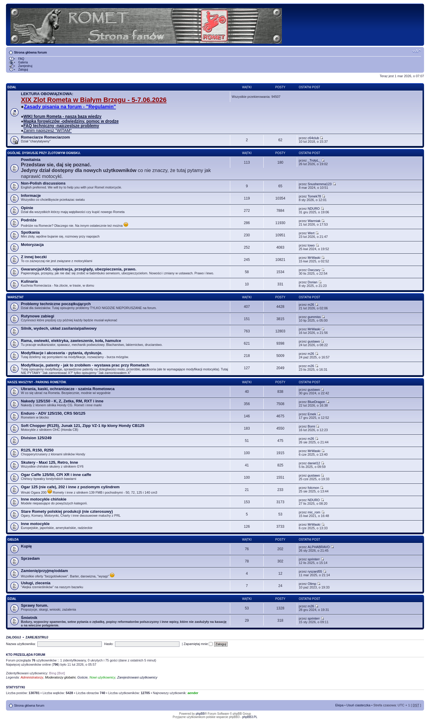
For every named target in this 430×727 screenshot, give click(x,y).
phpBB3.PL (249, 717)
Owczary (314, 270)
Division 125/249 (36, 438)
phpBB (200, 713)
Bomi (311, 426)
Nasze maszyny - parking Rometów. (37, 382)
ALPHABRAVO (319, 547)
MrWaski (314, 257)
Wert (311, 233)
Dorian (312, 282)
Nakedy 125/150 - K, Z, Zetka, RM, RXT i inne (62, 401)
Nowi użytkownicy (102, 677)
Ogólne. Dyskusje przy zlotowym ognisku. (44, 153)
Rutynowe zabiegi (37, 316)
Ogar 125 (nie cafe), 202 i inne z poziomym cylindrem (70, 487)
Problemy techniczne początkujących (56, 304)
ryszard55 (315, 571)
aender (193, 693)
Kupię (26, 546)
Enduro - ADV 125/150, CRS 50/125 (53, 413)
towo (311, 245)
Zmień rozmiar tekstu (416, 51)
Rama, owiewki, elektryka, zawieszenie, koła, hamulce (71, 340)
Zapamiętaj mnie (198, 644)
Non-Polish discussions (43, 183)
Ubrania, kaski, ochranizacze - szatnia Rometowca (68, 389)
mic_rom (314, 512)
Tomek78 (314, 196)
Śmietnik (29, 617)
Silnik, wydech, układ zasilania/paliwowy (59, 328)
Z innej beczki (34, 257)
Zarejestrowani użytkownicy (137, 677)
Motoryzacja (32, 244)
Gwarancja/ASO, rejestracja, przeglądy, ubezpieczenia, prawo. (78, 269)
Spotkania (30, 232)
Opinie (27, 208)
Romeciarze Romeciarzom (45, 137)
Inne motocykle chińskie (43, 499)
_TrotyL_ (314, 160)
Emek (312, 414)
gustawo (314, 341)
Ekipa (339, 705)
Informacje (31, 195)
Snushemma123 (319, 184)
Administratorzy (32, 677)
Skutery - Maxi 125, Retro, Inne (49, 462)
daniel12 (314, 463)
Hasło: (108, 644)
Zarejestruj (25, 66)
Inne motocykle (35, 523)
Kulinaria (29, 281)
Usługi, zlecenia (35, 583)
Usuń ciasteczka (358, 705)
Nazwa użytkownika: (21, 644)
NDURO (314, 208)
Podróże (28, 220)
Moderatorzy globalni (60, 677)
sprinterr (314, 559)
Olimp (312, 583)
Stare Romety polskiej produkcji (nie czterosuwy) (67, 511)
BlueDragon (316, 402)
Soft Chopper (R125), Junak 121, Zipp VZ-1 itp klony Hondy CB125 (82, 425)
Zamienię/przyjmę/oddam (44, 570)
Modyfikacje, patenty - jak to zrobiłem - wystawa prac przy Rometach (85, 365)
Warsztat (15, 297)
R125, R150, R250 (37, 450)
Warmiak (314, 221)
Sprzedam (30, 558)
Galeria (23, 62)
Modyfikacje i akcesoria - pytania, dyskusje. (61, 353)
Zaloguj (23, 69)
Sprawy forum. (34, 605)
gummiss (314, 317)
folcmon (313, 487)
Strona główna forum (30, 52)
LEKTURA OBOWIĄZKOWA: (47, 94)
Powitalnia (30, 159)
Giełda (13, 539)
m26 (311, 304)
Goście (82, 677)
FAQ (21, 58)
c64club (313, 138)
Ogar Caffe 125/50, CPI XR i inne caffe (56, 474)
